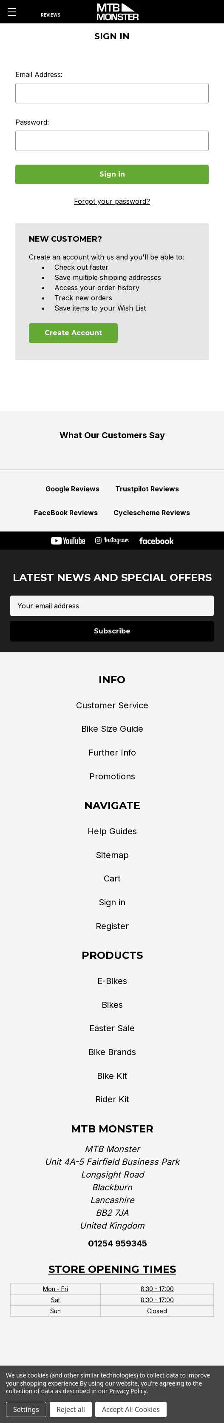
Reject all (71, 1409)
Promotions (112, 776)
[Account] (196, 12)
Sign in (112, 902)
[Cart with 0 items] (211, 12)
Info (112, 679)
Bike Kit (112, 1076)
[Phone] (180, 12)
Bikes (112, 1005)
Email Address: (38, 74)
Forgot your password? (112, 201)
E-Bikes (112, 981)
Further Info (112, 752)
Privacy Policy (127, 1391)
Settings (26, 1409)
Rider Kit (112, 1099)
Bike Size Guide (112, 729)
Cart (112, 878)
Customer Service (112, 705)
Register (112, 926)
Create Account (73, 333)
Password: (32, 122)
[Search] (30, 12)
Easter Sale (112, 1028)
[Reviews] (50, 12)
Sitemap (112, 855)
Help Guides (112, 831)
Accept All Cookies (131, 1409)
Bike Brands (112, 1052)
